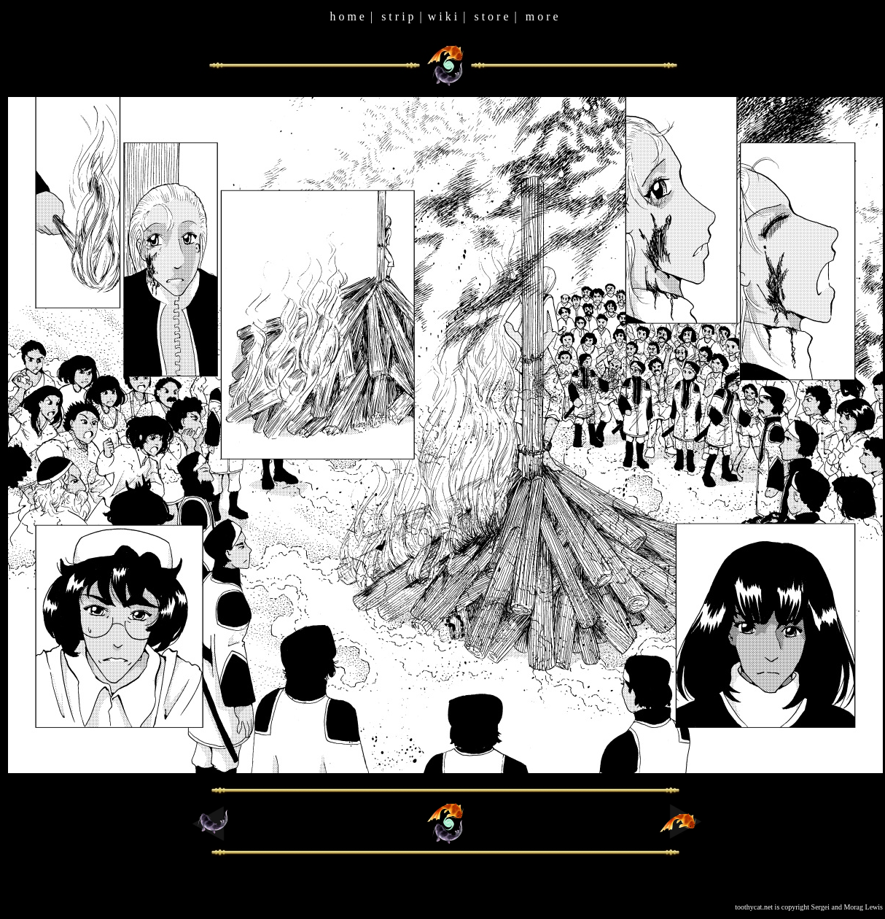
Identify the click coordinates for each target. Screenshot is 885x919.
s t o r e (491, 16)
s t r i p (397, 16)
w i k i (442, 16)
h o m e (347, 16)
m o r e (542, 16)
